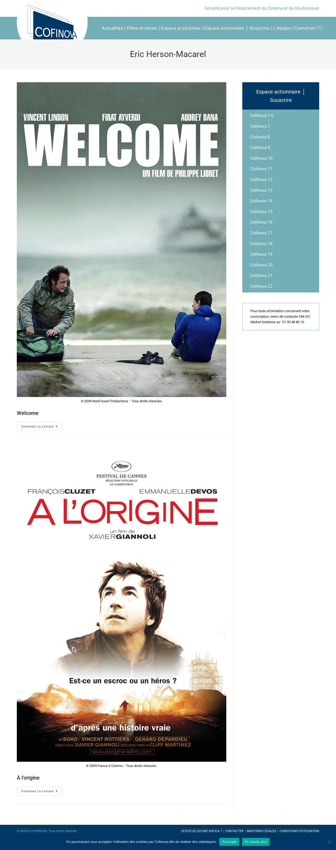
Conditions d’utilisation (299, 831)
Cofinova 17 (261, 232)
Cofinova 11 (261, 168)
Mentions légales (261, 831)
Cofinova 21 (261, 275)
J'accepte (229, 842)
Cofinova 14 (261, 200)
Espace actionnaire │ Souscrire (281, 96)
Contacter (234, 831)
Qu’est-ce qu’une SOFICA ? (201, 831)
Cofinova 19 (261, 254)
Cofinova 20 (261, 264)
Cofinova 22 (261, 286)
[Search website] (319, 28)
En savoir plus (256, 842)
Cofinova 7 (260, 126)
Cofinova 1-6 (262, 115)
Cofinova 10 (261, 158)
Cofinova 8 (260, 137)
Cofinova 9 (260, 147)
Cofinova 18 (261, 243)
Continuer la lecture (39, 426)
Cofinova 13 (261, 190)
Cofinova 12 (261, 179)
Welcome (28, 413)
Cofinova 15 (261, 211)
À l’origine (28, 778)
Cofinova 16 (261, 222)
